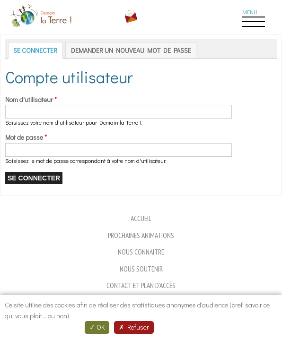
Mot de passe (26, 137)
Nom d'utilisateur (31, 99)
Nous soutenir (141, 268)
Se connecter (38, 50)
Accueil (141, 218)
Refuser (134, 327)
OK (97, 327)
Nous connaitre (141, 251)
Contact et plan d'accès (141, 285)
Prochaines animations (141, 235)
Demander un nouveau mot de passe (131, 50)
